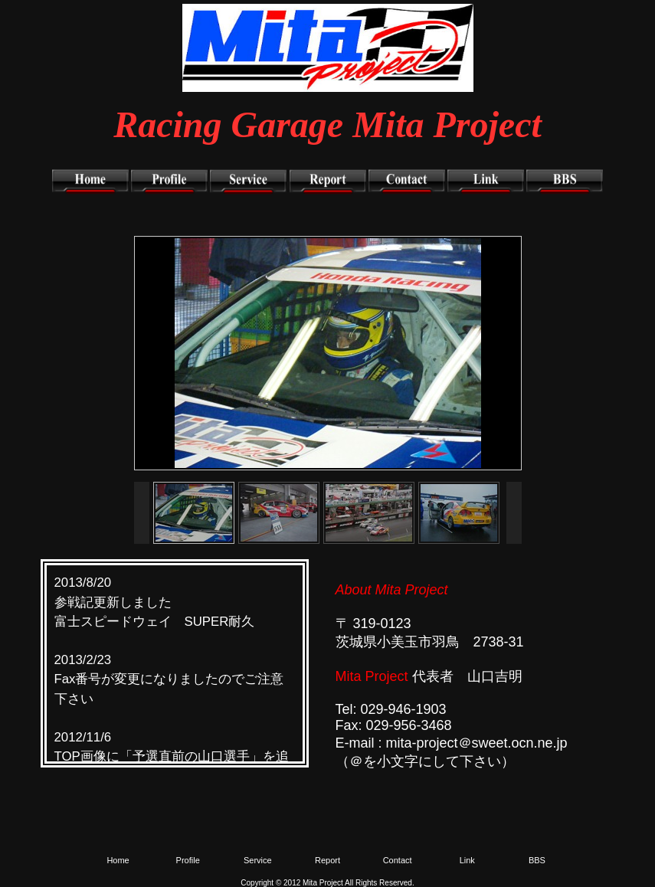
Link (467, 860)
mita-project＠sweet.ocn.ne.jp (477, 743)
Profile (188, 860)
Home (117, 860)
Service (258, 860)
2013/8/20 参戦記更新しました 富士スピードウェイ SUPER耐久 (154, 601)
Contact (397, 860)
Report (327, 860)
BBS (537, 860)
